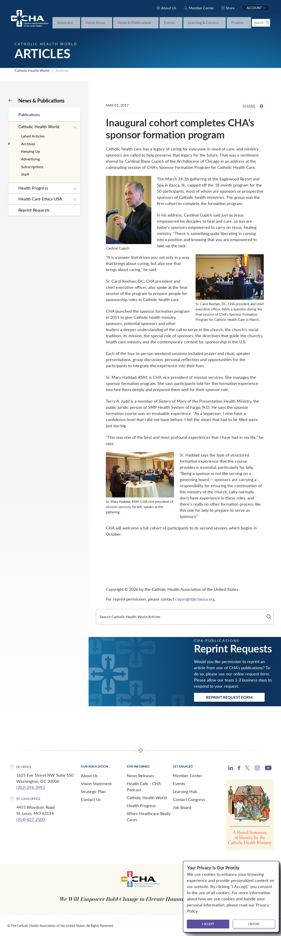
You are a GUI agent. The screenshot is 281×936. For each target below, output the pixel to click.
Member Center (187, 775)
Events (179, 783)
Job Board (182, 807)
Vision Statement (96, 783)
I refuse (254, 924)
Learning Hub (185, 791)
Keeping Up (30, 151)
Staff (25, 174)
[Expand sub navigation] (75, 127)
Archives (28, 143)
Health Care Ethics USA (40, 198)
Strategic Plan (93, 791)
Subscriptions (32, 166)
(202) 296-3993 (30, 787)
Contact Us (91, 799)
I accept (208, 924)
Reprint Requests (34, 209)
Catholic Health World (32, 70)
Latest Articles (33, 135)
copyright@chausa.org (195, 599)
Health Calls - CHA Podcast (144, 786)
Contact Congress (189, 799)
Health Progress (33, 187)
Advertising (30, 158)
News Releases (140, 775)
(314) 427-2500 (30, 819)
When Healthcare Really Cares (149, 816)
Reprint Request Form (229, 697)
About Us (89, 775)
